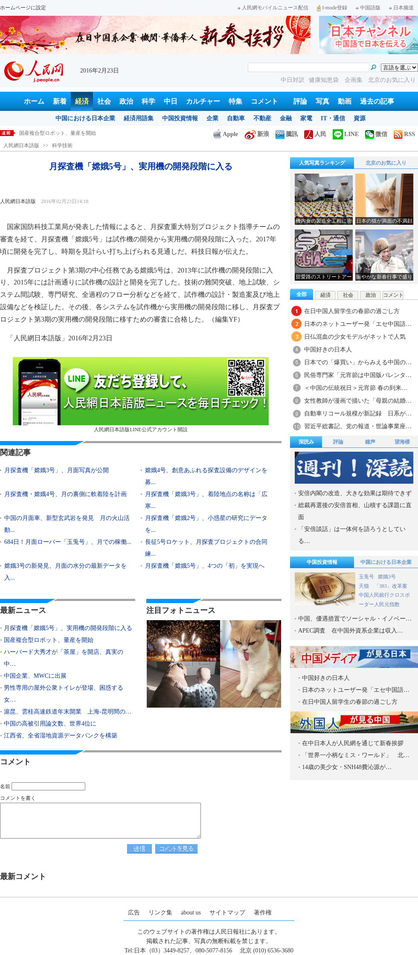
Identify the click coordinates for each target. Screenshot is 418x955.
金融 (286, 118)
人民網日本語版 (21, 145)
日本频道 (401, 8)
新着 (60, 101)
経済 (82, 101)
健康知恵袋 (324, 80)
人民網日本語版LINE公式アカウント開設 (141, 395)
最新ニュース (23, 610)
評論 (300, 101)
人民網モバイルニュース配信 (273, 8)
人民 (315, 134)
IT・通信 (333, 118)
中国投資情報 (180, 118)
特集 (235, 101)
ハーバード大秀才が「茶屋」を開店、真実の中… (63, 658)
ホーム (34, 101)
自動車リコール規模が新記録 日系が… (358, 413)
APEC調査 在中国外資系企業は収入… (350, 630)
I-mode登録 (332, 8)
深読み (306, 442)
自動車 (236, 118)
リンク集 (160, 912)
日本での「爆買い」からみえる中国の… (358, 362)
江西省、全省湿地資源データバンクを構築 (60, 735)
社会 (104, 101)
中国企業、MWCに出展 (35, 676)
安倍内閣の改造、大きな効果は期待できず (355, 493)
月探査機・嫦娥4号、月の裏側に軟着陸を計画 (65, 494)
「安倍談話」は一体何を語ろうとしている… (352, 535)
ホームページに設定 (23, 8)
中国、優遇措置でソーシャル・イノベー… (355, 618)
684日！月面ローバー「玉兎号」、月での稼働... (67, 542)
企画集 (354, 80)
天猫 (364, 586)
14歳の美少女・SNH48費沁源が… (347, 767)
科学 (148, 101)
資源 (360, 118)
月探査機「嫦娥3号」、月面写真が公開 (56, 470)
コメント (264, 101)
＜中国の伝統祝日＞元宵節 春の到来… (355, 388)
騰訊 (287, 134)
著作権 (263, 912)
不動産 (262, 118)
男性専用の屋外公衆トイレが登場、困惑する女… (63, 694)
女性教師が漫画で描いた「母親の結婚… (358, 401)
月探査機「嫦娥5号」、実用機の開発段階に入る (74, 133)
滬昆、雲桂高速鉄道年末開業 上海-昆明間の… (67, 711)
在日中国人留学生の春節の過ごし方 (352, 311)
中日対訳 (293, 80)
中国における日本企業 (85, 118)
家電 (306, 118)
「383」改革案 (390, 586)
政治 (126, 101)
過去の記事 (377, 101)
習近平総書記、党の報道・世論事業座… (358, 426)
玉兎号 (366, 577)
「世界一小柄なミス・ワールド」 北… (355, 755)
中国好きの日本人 (328, 349)
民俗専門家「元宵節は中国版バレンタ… (358, 375)
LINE (346, 134)
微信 (376, 134)
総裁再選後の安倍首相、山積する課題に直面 (355, 511)
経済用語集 (139, 118)
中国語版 (368, 8)
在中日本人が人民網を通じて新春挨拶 (352, 743)
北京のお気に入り (392, 80)
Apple (225, 134)
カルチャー (203, 101)
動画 (344, 101)
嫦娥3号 (387, 577)
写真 (322, 101)
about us (191, 912)
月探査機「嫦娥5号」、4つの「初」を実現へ (204, 566)
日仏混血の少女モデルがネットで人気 (355, 337)
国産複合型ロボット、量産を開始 (48, 640)
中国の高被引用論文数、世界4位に (50, 723)
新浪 (256, 134)
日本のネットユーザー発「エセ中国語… (358, 324)
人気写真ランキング (322, 163)
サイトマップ (227, 912)
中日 (170, 101)
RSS (404, 134)
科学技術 (62, 145)
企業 (212, 118)
